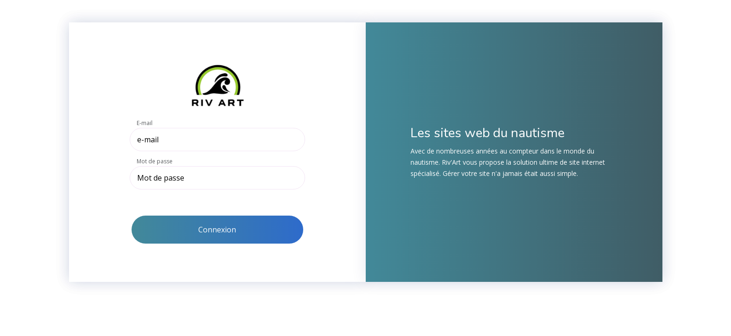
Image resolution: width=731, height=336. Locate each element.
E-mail (145, 123)
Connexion (217, 229)
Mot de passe (155, 161)
